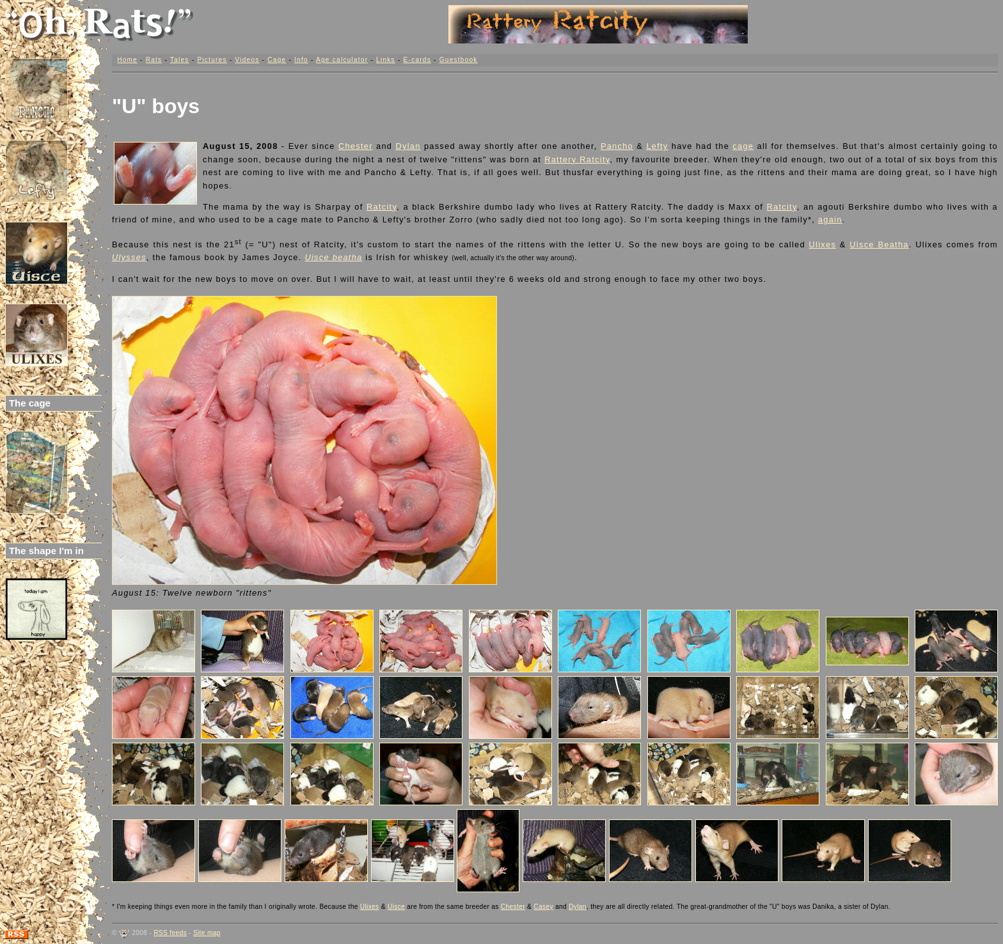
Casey (543, 906)
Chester (355, 146)
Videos (247, 59)
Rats (154, 59)
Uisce (396, 906)
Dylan (407, 146)
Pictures (211, 59)
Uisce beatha (333, 257)
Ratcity (382, 207)
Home (127, 59)
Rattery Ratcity (577, 159)
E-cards (417, 59)
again (830, 219)
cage (743, 146)
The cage (30, 403)
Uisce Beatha (878, 244)
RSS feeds (170, 932)
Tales (179, 59)
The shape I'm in (46, 550)
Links (385, 59)
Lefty (657, 146)
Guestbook (458, 59)
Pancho (617, 146)
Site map (207, 932)
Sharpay (333, 207)
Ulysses (129, 257)
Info (301, 59)
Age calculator (342, 59)
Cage (276, 59)
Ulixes (823, 244)
